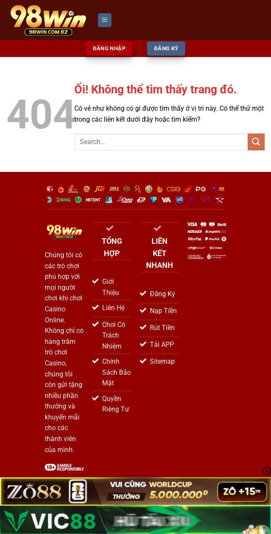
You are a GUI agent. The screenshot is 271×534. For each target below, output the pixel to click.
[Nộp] (256, 142)
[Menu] (104, 20)
